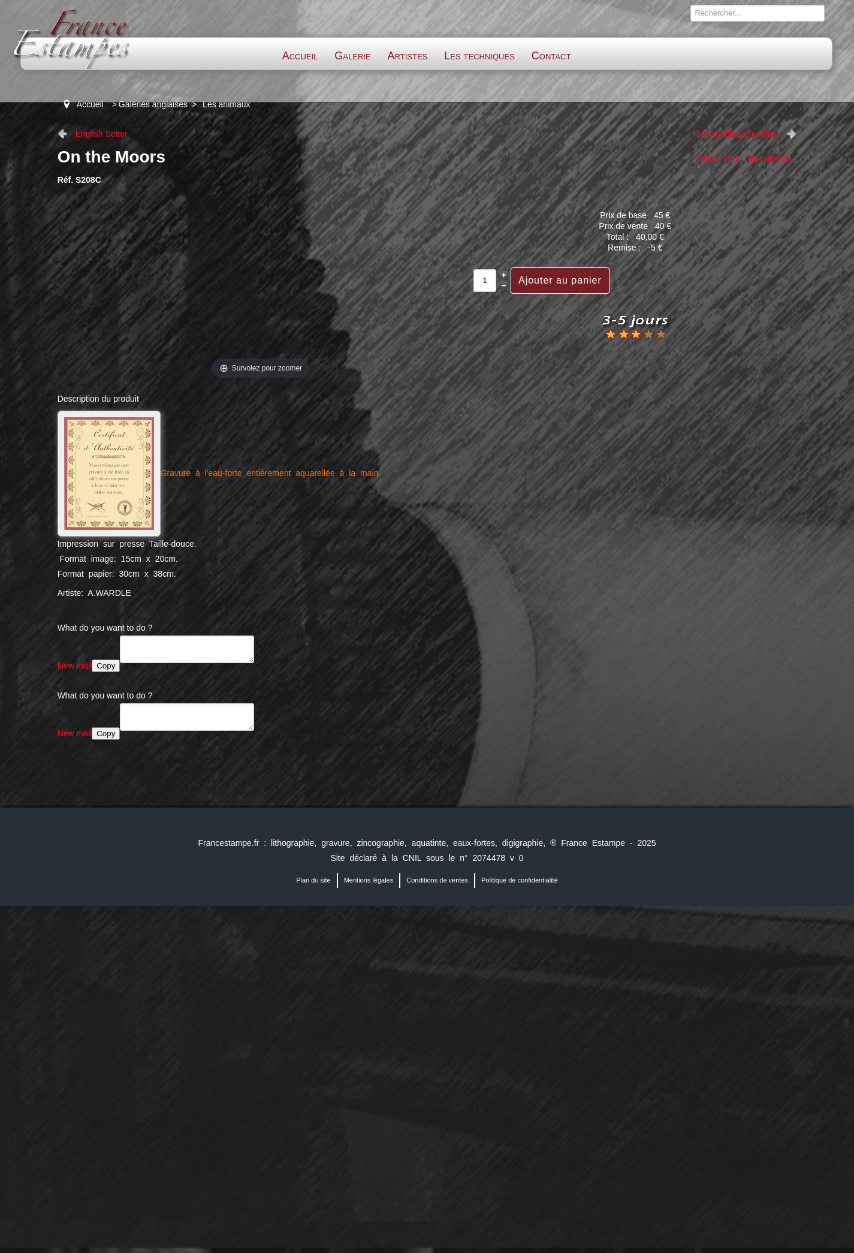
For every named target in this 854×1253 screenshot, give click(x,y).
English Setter (102, 133)
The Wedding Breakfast (734, 133)
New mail (75, 665)
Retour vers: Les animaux (744, 158)
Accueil (300, 56)
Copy (105, 665)
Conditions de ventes (437, 880)
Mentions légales (369, 880)
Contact (551, 56)
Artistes (408, 56)
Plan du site (313, 880)
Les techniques (479, 56)
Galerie (352, 56)
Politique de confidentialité (519, 880)
